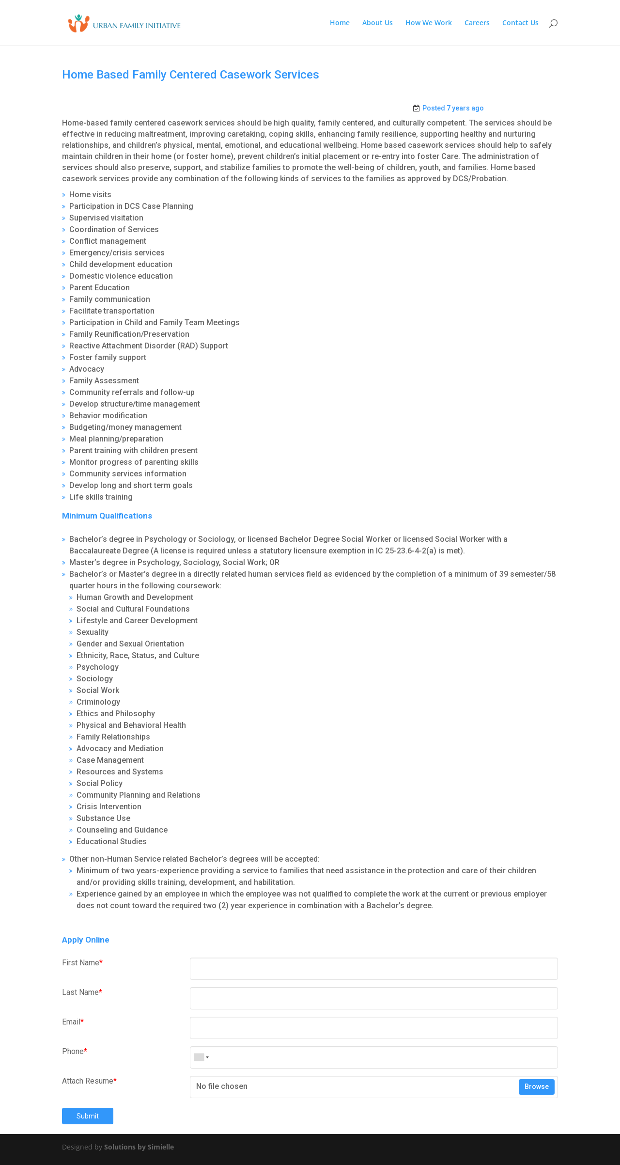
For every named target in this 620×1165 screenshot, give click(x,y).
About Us (377, 23)
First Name (82, 962)
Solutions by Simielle (139, 1146)
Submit (88, 1116)
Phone (74, 1051)
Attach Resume (89, 1081)
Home (340, 23)
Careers (477, 23)
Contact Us (520, 23)
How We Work (428, 23)
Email (73, 1021)
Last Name (82, 992)
